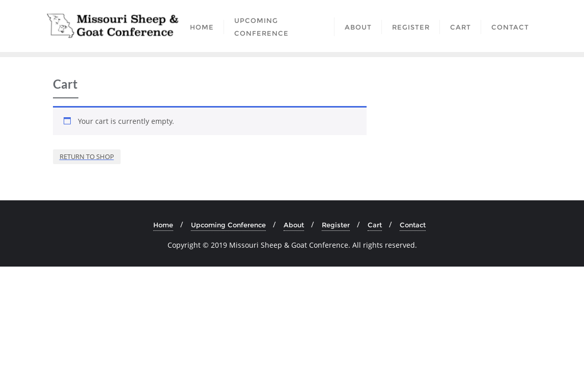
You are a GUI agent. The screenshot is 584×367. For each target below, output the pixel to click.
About (294, 225)
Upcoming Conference (228, 225)
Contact (413, 225)
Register (336, 225)
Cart (375, 225)
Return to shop (87, 156)
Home (163, 225)
